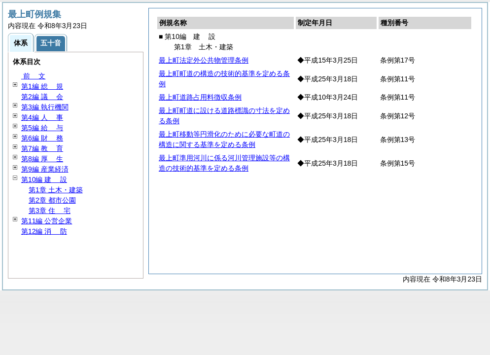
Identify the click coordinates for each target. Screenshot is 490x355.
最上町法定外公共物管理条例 (203, 60)
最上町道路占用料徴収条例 (200, 97)
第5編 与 (42, 128)
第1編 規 (42, 86)
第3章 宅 (49, 210)
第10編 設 (44, 179)
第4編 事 (42, 117)
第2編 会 (42, 97)
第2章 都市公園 (52, 200)
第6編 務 (42, 138)
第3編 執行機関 (45, 107)
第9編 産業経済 (45, 169)
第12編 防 (44, 231)
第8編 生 (42, 159)
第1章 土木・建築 (56, 190)
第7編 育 (42, 148)
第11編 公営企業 (46, 221)
